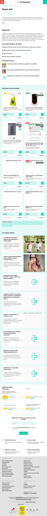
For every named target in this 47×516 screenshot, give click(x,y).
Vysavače (4, 465)
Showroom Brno (5, 489)
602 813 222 (26, 493)
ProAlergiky (4, 6)
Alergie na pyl (27, 460)
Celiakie (26, 471)
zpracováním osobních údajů (23, 427)
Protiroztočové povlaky (7, 460)
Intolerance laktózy (28, 465)
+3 (40, 140)
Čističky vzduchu (6, 462)
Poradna (11, 6)
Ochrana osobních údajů (29, 486)
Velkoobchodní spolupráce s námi (23, 499)
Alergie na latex (27, 476)
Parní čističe (5, 468)
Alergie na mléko (27, 462)
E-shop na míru (21, 504)
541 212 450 (33, 493)
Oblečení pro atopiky (7, 476)
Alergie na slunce (28, 477)
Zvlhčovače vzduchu (6, 471)
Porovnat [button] (19, 155)
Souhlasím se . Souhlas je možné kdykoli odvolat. (24, 428)
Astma (9, 13)
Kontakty (26, 484)
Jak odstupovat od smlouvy (8, 486)
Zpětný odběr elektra (7, 490)
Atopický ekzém (27, 468)
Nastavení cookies (28, 487)
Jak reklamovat (5, 484)
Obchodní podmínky (6, 487)
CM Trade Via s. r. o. (20, 497)
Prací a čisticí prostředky (8, 474)
